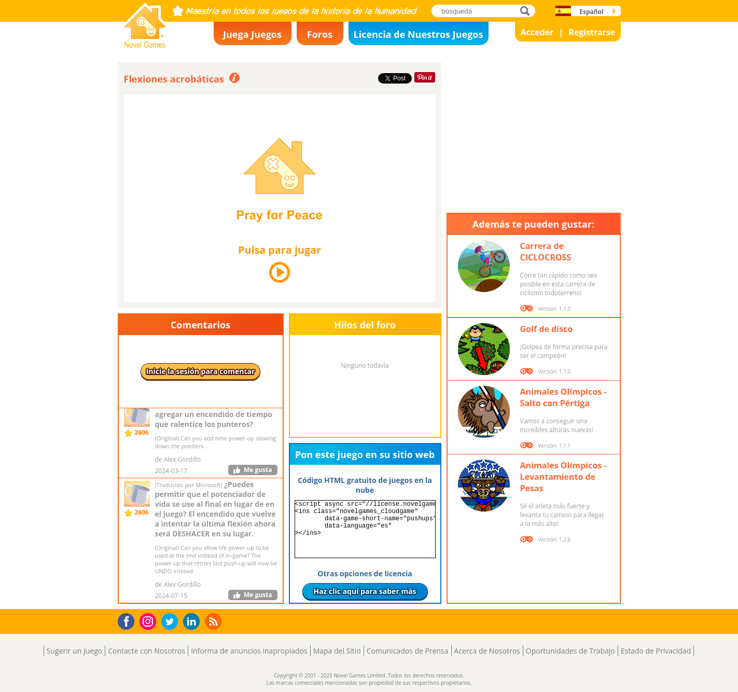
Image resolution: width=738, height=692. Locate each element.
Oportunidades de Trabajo (570, 651)
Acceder (536, 32)
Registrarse (591, 32)
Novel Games (143, 44)
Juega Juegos (252, 34)
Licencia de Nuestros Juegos (418, 34)
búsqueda (527, 10)
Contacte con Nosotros (146, 651)
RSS (214, 621)
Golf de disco (546, 329)
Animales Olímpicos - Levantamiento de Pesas (563, 477)
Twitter (171, 622)
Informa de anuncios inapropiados (249, 651)
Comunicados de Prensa (408, 651)
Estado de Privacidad (656, 651)
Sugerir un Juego (74, 651)
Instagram (149, 620)
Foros (319, 34)
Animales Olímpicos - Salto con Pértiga (563, 397)
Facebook (128, 620)
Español (591, 11)
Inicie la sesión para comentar (200, 371)
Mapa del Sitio (337, 651)
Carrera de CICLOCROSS (546, 251)
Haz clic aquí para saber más (364, 591)
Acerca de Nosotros (487, 651)
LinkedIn (193, 621)
